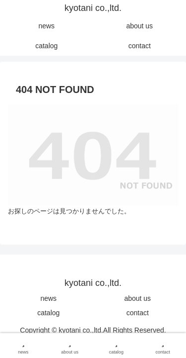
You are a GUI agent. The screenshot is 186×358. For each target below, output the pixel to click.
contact (137, 313)
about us (137, 298)
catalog (48, 313)
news (48, 298)
